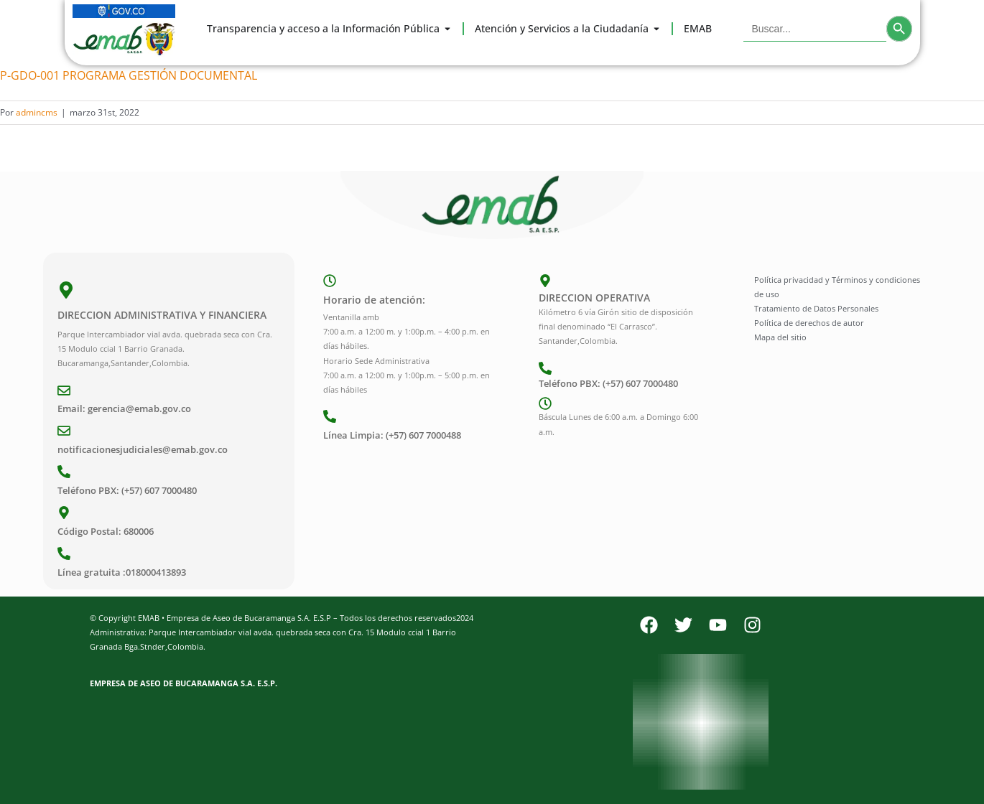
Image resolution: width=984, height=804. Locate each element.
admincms (36, 112)
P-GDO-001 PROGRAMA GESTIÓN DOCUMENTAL (128, 75)
